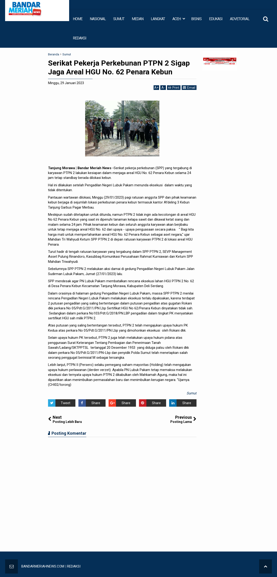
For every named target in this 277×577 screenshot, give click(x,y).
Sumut (191, 393)
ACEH (176, 19)
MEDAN (137, 19)
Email (189, 87)
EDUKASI (215, 19)
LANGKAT (158, 19)
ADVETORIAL (239, 19)
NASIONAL (98, 19)
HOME (77, 19)
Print (173, 87)
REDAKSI (79, 38)
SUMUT (118, 19)
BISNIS (196, 19)
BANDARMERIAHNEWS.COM (42, 566)
